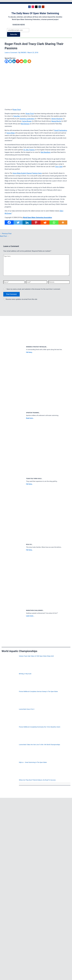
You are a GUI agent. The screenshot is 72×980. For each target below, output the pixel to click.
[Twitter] (10, 62)
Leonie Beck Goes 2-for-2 (26, 709)
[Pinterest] (18, 62)
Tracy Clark (59, 166)
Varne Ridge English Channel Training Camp (27, 173)
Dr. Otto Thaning (29, 150)
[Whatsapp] (25, 62)
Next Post (4, 236)
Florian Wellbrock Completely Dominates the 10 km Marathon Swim (39, 727)
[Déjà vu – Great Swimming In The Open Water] (10, 769)
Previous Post (5, 234)
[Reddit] (21, 62)
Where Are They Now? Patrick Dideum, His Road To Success (37, 780)
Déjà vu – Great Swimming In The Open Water (33, 762)
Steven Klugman (57, 119)
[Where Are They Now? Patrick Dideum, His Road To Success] (10, 787)
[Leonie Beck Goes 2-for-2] (10, 716)
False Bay (16, 116)
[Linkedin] (14, 62)
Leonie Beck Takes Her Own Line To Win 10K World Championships (39, 744)
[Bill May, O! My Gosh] (10, 681)
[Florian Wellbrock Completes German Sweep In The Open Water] (10, 698)
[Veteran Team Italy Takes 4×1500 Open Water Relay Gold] (10, 663)
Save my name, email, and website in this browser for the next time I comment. (34, 289)
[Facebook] (6, 62)
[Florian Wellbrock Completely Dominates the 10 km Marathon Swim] (10, 734)
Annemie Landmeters (27, 119)
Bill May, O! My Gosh (25, 674)
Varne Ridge (10, 133)
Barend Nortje (56, 121)
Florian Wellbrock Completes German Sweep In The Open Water (38, 691)
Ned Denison (25, 124)
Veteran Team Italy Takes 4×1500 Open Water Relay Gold (36, 656)
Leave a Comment (11, 53)
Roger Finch (17, 109)
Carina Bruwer (27, 121)
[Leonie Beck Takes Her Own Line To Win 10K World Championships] (10, 752)
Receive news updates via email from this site (20, 299)
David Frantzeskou (60, 130)
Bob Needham (46, 152)
